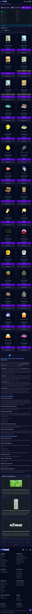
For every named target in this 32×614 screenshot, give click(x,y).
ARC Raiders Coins (19, 606)
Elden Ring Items (3, 605)
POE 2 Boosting (19, 576)
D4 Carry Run (18, 600)
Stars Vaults (3, 585)
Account (2, 592)
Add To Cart (8, 52)
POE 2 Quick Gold (19, 573)
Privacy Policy (3, 562)
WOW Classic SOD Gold (20, 562)
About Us (2, 555)
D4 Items (18, 596)
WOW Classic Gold (19, 559)
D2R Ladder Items (4, 598)
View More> (28, 476)
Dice (1, 589)
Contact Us (3, 556)
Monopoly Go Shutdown (5, 583)
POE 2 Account (19, 577)
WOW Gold (18, 563)
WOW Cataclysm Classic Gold (21, 558)
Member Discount (4, 566)
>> (22, 355)
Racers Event (3, 586)
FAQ (1, 558)
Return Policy (3, 563)
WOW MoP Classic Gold (20, 555)
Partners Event (3, 588)
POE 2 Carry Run (19, 575)
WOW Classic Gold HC (20, 560)
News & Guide (3, 565)
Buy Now (8, 49)
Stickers (2, 582)
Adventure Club (3, 590)
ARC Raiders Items (19, 605)
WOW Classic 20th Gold (20, 556)
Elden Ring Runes (3, 606)
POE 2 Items (18, 572)
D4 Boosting (18, 599)
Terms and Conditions (4, 560)
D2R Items (2, 596)
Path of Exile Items (4, 571)
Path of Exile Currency (4, 572)
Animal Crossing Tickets (20, 583)
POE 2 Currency (19, 571)
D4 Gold (17, 598)
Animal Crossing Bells (20, 582)
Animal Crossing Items (20, 585)
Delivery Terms (3, 559)
